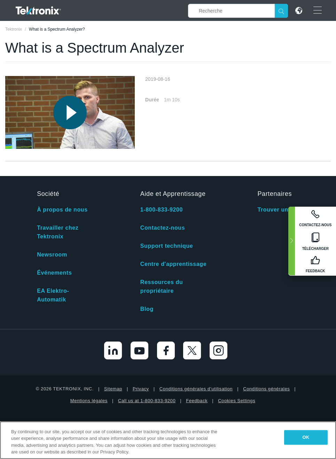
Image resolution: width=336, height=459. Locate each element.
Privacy (141, 388)
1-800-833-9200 (161, 210)
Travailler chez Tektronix (57, 232)
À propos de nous (62, 210)
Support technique (166, 246)
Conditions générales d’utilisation (196, 388)
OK (306, 437)
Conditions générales (266, 388)
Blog (147, 309)
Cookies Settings (236, 400)
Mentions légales (89, 400)
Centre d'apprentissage (173, 264)
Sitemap (113, 388)
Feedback (197, 400)
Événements (54, 273)
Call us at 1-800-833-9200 (146, 400)
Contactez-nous (162, 228)
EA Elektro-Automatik (53, 295)
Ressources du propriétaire (161, 286)
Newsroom (52, 255)
